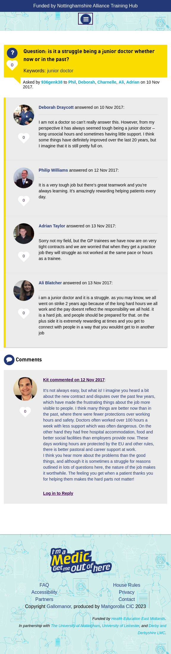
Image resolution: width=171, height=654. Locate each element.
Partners (44, 599)
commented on (73, 379)
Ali (121, 82)
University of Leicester (120, 625)
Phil (72, 82)
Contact (126, 599)
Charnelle (106, 82)
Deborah (86, 82)
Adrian (132, 82)
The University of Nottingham (75, 625)
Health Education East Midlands (138, 618)
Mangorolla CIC (117, 606)
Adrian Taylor (52, 226)
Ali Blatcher (50, 282)
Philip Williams (53, 170)
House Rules (126, 585)
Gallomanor (59, 606)
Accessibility (44, 592)
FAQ (44, 585)
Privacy (126, 592)
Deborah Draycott (56, 107)
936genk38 (52, 82)
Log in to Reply (58, 493)
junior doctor (60, 70)
